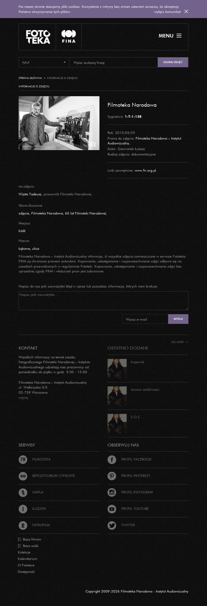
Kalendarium (27, 558)
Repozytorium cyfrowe (47, 475)
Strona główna (30, 78)
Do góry (179, 342)
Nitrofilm (34, 525)
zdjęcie (24, 213)
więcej (23, 397)
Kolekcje (24, 552)
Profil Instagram (130, 492)
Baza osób (28, 545)
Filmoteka (35, 459)
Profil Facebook (130, 459)
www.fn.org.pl (145, 170)
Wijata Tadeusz (30, 194)
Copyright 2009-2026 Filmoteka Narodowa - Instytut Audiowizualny (136, 591)
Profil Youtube (128, 508)
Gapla (31, 492)
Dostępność (26, 571)
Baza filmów (29, 539)
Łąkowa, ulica (29, 248)
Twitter (121, 525)
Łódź (22, 230)
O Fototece (26, 565)
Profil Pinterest (129, 475)
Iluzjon (32, 508)
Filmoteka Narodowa (132, 104)
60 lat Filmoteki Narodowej (85, 213)
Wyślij (178, 319)
